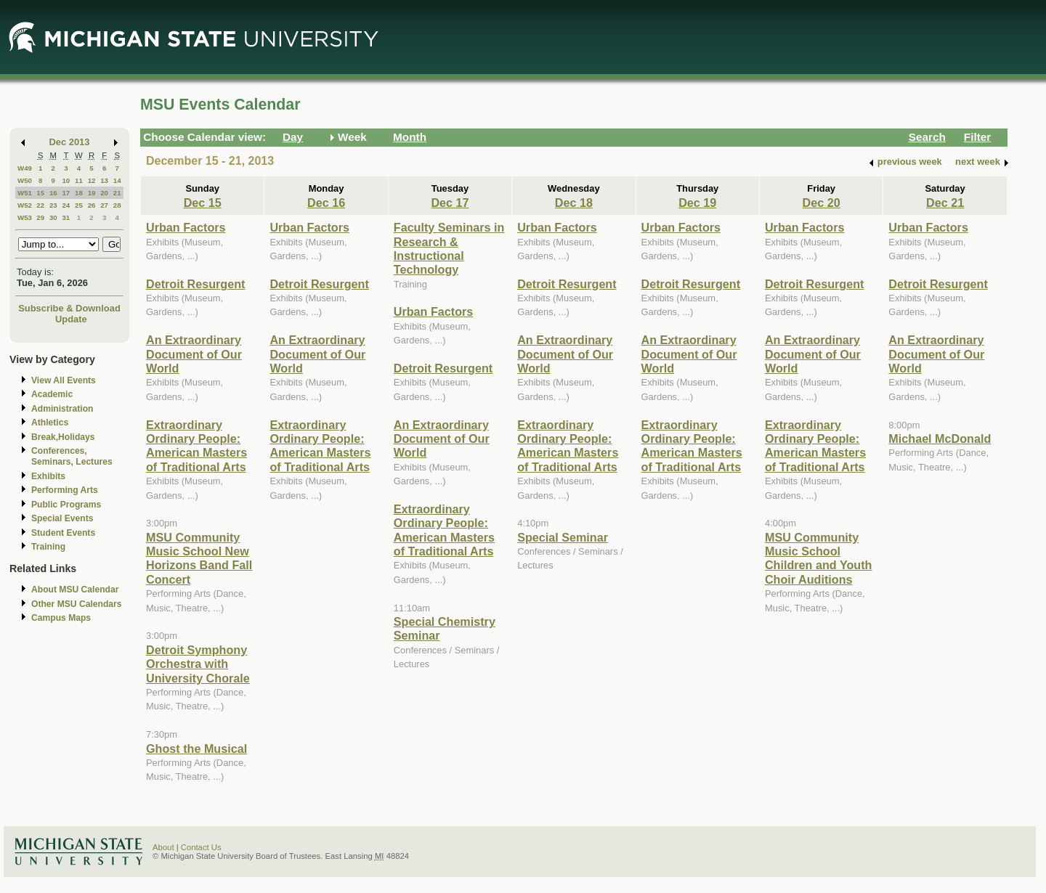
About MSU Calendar (74, 589)
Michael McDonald (939, 438)
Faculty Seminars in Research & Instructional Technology (449, 248)
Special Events (62, 518)
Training (48, 547)
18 (79, 193)
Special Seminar (562, 537)
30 (53, 217)
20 (104, 193)
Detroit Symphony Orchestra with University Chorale (198, 664)
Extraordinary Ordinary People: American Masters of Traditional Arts (196, 445)
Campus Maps (61, 618)
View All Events (63, 380)
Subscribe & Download (69, 308)
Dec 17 (450, 202)
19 (92, 193)
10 (66, 180)
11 (79, 180)
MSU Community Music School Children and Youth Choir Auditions (818, 558)
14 (117, 180)
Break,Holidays (63, 437)
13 (104, 180)
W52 (24, 205)
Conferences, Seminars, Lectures (72, 456)
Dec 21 (945, 202)
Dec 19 (697, 202)
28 (117, 205)
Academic (52, 394)
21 (117, 193)
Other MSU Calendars (76, 604)
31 (66, 217)
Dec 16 (326, 202)
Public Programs (66, 504)
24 (66, 205)
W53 (24, 217)
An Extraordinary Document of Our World (194, 354)
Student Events (63, 533)
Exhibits (48, 476)
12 (92, 180)
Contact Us (201, 847)
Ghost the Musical (196, 748)
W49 (24, 168)
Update (71, 319)
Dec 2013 (69, 141)
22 (40, 205)
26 (92, 205)
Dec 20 (821, 202)
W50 (24, 180)
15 (40, 193)
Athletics (49, 422)
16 (53, 193)
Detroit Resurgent (195, 283)
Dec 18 (574, 202)
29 (40, 217)
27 (104, 205)
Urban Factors (186, 227)
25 (79, 205)
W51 (24, 193)
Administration (62, 409)
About (163, 847)
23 (53, 205)
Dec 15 (203, 202)
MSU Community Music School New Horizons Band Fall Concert (199, 558)
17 (66, 193)
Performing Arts (64, 490)
